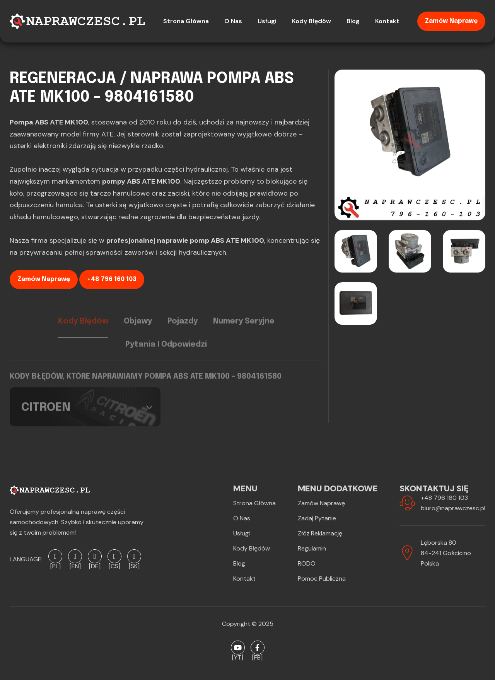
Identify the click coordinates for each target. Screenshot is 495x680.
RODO (307, 563)
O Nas (241, 518)
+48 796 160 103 (112, 279)
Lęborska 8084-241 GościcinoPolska (446, 553)
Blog (239, 563)
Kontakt (244, 578)
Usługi (241, 533)
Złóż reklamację (320, 533)
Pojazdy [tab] (182, 327)
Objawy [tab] (138, 327)
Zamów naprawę (451, 21)
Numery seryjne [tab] (244, 327)
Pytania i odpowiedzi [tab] (166, 350)
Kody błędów (251, 548)
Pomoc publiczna (322, 578)
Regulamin (312, 548)
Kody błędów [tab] (83, 327)
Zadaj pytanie (317, 518)
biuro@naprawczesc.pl (453, 508)
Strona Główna (254, 503)
